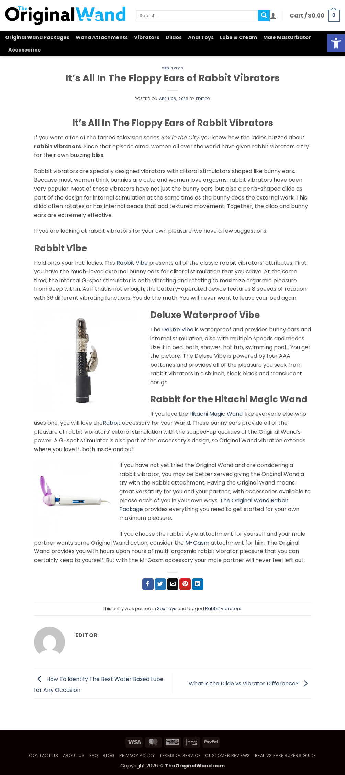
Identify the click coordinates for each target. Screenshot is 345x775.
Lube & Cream (238, 37)
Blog (108, 756)
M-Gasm (197, 543)
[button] (273, 15)
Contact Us (43, 756)
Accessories (24, 49)
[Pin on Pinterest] (185, 584)
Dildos (174, 37)
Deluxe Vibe (177, 329)
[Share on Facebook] (148, 584)
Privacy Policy (137, 756)
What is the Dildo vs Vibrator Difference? (250, 683)
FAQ (93, 756)
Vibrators (146, 37)
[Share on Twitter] (160, 584)
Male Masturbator (287, 37)
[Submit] (264, 16)
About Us (74, 756)
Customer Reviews (227, 756)
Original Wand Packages (37, 37)
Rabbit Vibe (132, 263)
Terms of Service (180, 756)
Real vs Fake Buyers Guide (285, 756)
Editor (203, 98)
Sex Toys (172, 68)
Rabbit (112, 423)
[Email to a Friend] (172, 584)
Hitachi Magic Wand (216, 414)
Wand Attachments (102, 37)
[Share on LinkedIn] (197, 584)
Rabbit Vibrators (223, 609)
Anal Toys (201, 37)
